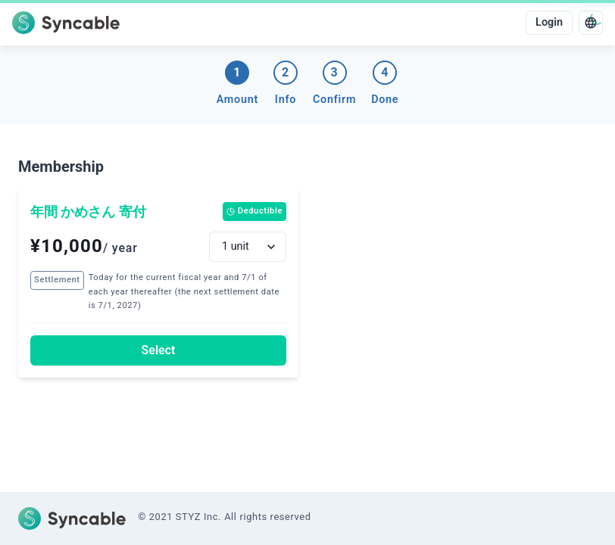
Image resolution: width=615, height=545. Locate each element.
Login (549, 22)
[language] (591, 23)
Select (159, 350)
